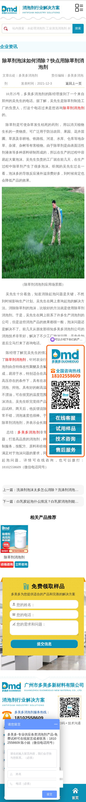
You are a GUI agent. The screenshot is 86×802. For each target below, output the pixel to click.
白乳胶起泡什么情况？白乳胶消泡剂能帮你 (49, 501)
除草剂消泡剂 (73, 108)
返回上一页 (74, 83)
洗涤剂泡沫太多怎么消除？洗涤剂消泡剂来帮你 (49, 490)
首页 (75, 794)
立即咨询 (21, 564)
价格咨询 (7, 564)
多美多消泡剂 (28, 432)
